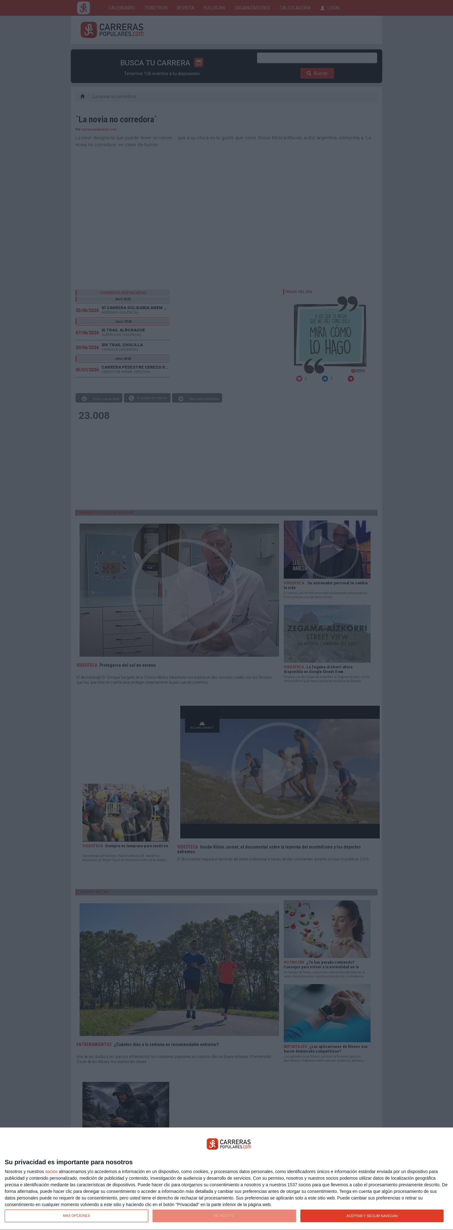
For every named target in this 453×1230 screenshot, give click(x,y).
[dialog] (226, 1179)
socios (51, 1171)
